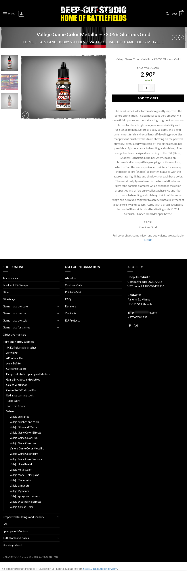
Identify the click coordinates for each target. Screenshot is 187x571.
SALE (6, 523)
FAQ (68, 299)
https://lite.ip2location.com (100, 568)
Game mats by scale (15, 306)
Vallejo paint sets (19, 485)
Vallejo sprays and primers (25, 496)
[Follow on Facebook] (130, 326)
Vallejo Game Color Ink (23, 443)
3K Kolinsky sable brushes (21, 347)
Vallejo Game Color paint (24, 453)
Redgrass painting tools (20, 395)
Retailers (70, 306)
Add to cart (148, 98)
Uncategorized (12, 545)
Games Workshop (16, 384)
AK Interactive (14, 358)
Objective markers (14, 334)
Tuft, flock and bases (16, 538)
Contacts (71, 313)
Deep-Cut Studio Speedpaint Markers (28, 374)
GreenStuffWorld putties (21, 390)
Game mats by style (15, 320)
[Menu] (9, 13)
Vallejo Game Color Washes (26, 459)
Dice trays (9, 299)
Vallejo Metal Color (21, 469)
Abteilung (12, 352)
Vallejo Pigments (19, 491)
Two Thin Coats (15, 406)
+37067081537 (137, 317)
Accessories (10, 278)
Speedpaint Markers (15, 531)
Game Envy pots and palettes (23, 379)
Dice (6, 292)
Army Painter (14, 363)
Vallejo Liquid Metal (21, 464)
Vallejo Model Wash (21, 480)
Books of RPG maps (15, 285)
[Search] (167, 13)
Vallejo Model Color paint (24, 475)
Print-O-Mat (73, 292)
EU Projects (72, 320)
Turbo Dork (13, 400)
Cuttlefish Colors (16, 368)
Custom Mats (73, 285)
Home (28, 42)
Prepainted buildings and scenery (23, 517)
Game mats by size (14, 313)
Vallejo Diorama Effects (23, 427)
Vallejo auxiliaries (19, 416)
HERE (148, 240)
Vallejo (97, 42)
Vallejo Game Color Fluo (24, 437)
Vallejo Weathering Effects (25, 501)
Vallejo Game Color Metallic (136, 42)
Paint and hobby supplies (61, 42)
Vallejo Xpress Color (21, 506)
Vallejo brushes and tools (24, 421)
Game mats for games (16, 327)
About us (70, 278)
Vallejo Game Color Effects (25, 432)
